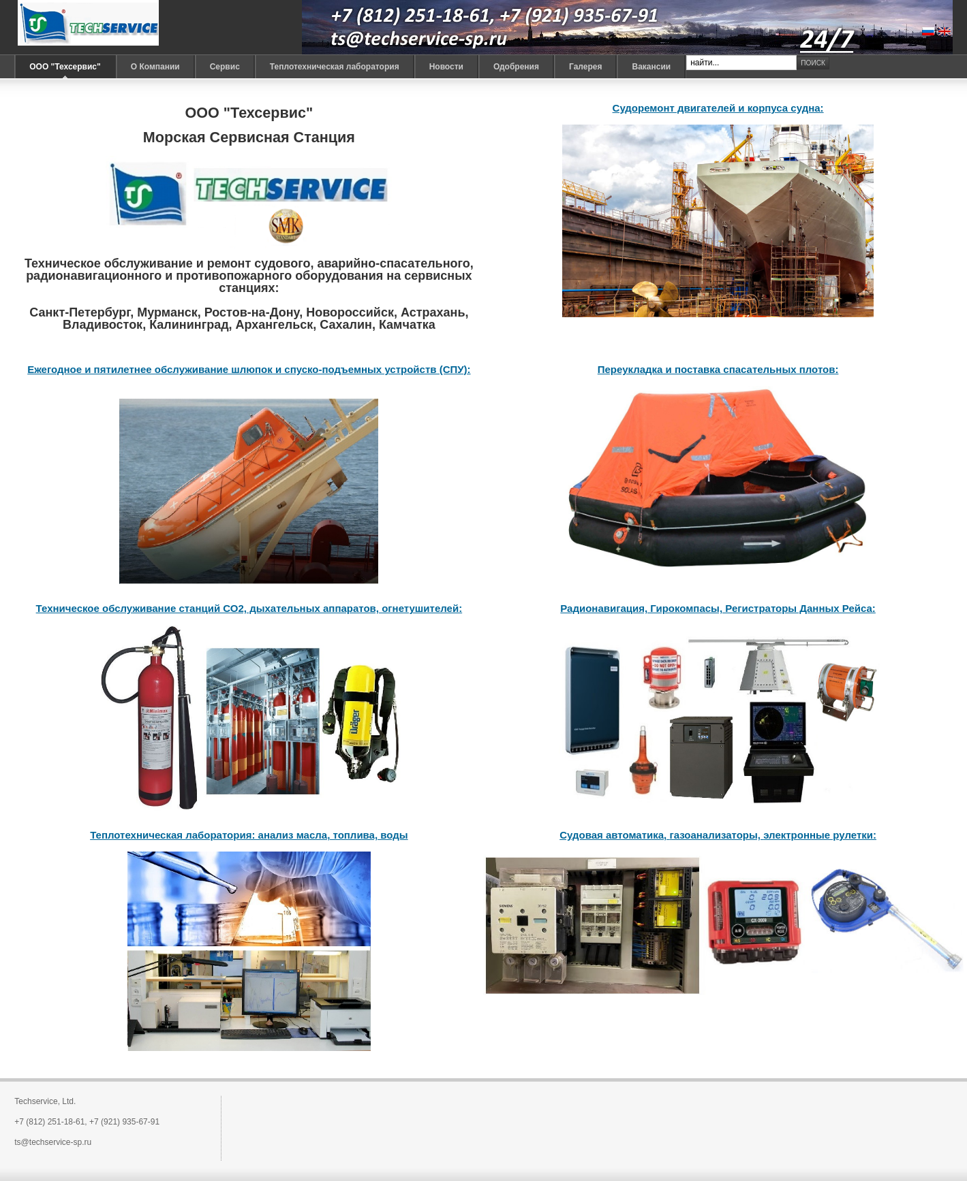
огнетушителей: (420, 608)
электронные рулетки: (819, 835)
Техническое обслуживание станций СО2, (141, 608)
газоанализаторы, (716, 835)
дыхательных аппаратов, (313, 608)
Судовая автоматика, (614, 835)
